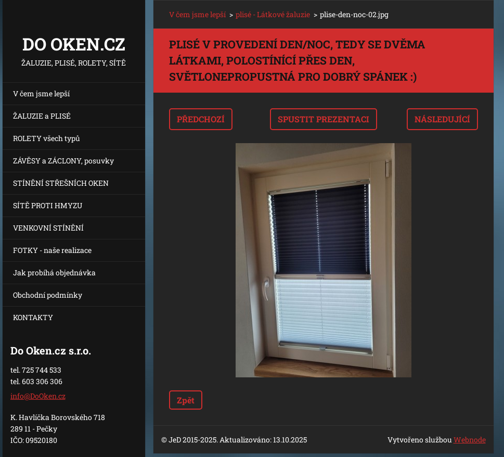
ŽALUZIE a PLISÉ (42, 116)
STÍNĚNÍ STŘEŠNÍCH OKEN (61, 183)
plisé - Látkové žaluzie (273, 14)
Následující (442, 118)
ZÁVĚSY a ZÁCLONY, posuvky (63, 161)
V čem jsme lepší (41, 93)
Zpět (186, 400)
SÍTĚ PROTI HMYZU (47, 205)
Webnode (470, 440)
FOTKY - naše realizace (52, 250)
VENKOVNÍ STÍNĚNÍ (48, 228)
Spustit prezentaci (323, 118)
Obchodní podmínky (47, 295)
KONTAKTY (33, 317)
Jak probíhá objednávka (54, 272)
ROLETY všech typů (46, 138)
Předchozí (201, 118)
